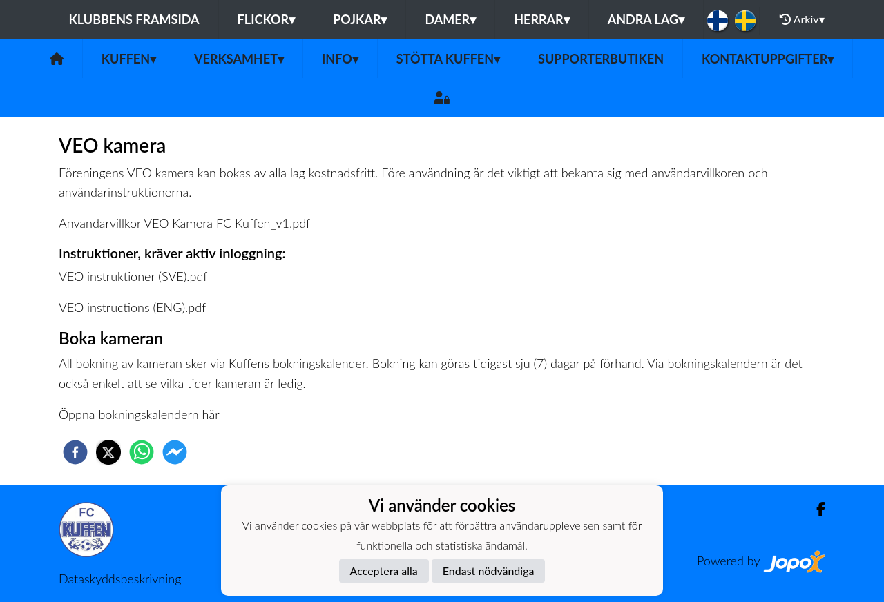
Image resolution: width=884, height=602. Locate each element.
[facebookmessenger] (174, 452)
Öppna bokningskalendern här (139, 414)
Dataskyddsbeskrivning (120, 578)
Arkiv (802, 19)
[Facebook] (815, 509)
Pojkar (360, 19)
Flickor (267, 19)
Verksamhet (239, 58)
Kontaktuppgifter (768, 58)
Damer (450, 19)
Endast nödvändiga (489, 570)
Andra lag (646, 19)
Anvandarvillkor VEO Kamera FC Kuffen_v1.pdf (184, 223)
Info (340, 58)
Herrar (541, 19)
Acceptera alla (384, 570)
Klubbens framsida (133, 19)
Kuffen (129, 58)
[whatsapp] (141, 452)
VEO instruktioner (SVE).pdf (133, 276)
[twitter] (108, 452)
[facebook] (75, 452)
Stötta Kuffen (448, 58)
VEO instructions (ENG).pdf (132, 307)
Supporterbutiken (601, 58)
